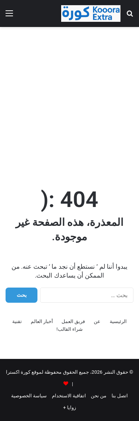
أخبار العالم (42, 321)
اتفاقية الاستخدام (69, 395)
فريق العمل (73, 321)
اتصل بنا (120, 395)
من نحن (98, 395)
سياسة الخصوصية (29, 395)
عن (97, 321)
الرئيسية (118, 321)
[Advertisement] (69, 103)
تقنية (17, 321)
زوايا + (69, 407)
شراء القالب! (69, 329)
